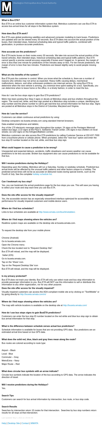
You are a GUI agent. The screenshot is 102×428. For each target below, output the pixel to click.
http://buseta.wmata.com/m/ (33, 294)
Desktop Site (14, 423)
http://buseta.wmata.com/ (75, 305)
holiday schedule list (42, 174)
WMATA (34, 423)
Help (4, 423)
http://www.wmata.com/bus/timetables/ (57, 212)
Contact (25, 423)
